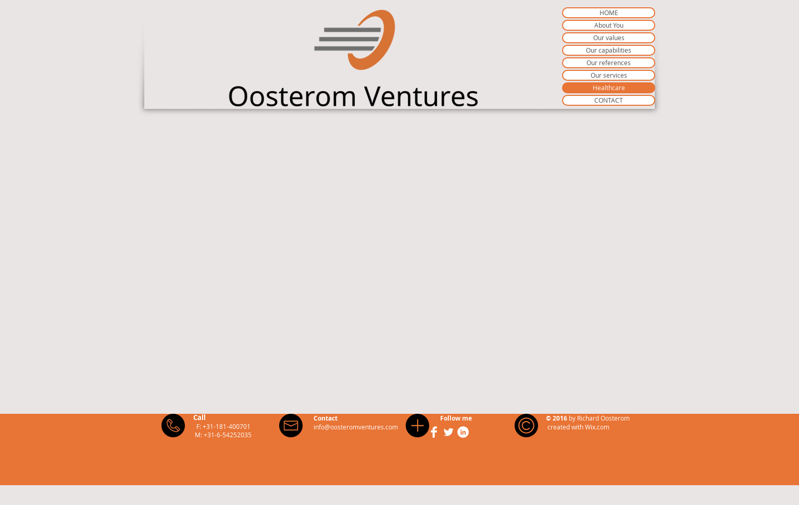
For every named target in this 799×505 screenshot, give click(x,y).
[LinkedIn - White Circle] (463, 432)
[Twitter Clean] (448, 432)
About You (608, 25)
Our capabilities (608, 50)
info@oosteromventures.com (356, 427)
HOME (609, 12)
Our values (609, 37)
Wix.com (597, 427)
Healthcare (609, 87)
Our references (608, 62)
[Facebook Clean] (434, 432)
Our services (609, 75)
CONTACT (608, 100)
